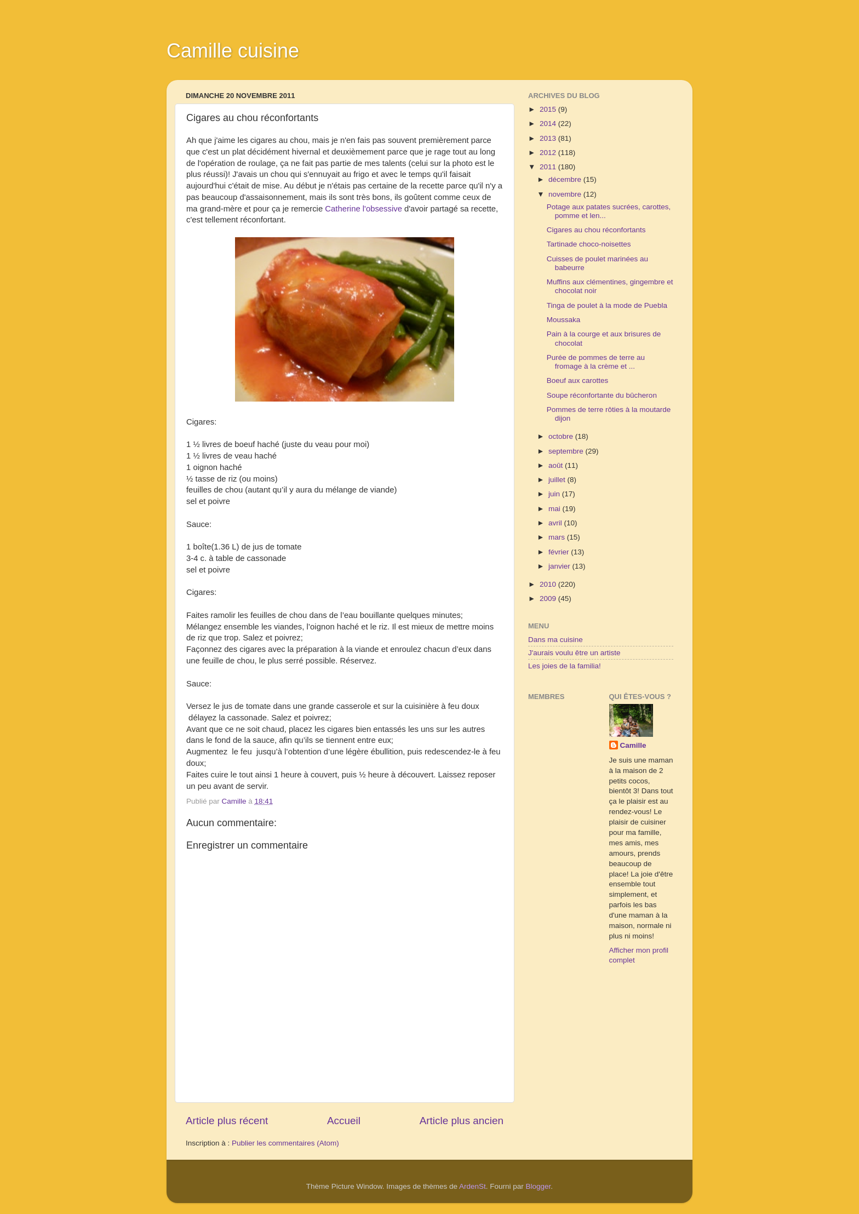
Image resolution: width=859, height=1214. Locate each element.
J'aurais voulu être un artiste (574, 653)
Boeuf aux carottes (578, 380)
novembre (565, 194)
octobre (561, 436)
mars (557, 537)
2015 (549, 109)
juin (555, 494)
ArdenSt (472, 1186)
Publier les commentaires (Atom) (285, 1143)
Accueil (343, 1120)
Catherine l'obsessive (363, 208)
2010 (549, 584)
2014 (549, 123)
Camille (633, 745)
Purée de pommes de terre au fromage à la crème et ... (596, 361)
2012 (549, 152)
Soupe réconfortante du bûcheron (602, 395)
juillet (558, 480)
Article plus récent (227, 1120)
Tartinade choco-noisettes (589, 244)
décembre (565, 179)
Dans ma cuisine (555, 639)
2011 (549, 167)
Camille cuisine (233, 50)
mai (555, 509)
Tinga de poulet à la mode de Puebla (607, 305)
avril (556, 523)
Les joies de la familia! (564, 666)
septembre (567, 451)
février (559, 552)
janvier (560, 566)
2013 (549, 138)
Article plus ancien (461, 1120)
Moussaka (564, 320)
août (556, 465)
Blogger (538, 1186)
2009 (549, 598)
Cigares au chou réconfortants (596, 230)
